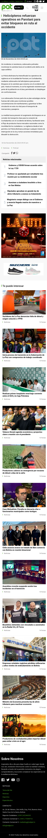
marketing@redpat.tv (27, 822)
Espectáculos (8, 800)
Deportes (6, 797)
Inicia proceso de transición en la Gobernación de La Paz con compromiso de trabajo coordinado (23, 356)
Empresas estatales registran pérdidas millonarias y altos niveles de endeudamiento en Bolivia (24, 664)
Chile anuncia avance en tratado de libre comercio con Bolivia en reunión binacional (24, 549)
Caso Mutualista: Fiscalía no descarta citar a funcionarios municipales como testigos (21, 510)
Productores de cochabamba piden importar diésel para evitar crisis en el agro (24, 740)
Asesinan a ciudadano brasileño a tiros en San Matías (25, 184)
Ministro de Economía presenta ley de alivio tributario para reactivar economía (21, 703)
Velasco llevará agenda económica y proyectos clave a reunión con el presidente (22, 433)
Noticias (6, 148)
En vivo (19, 7)
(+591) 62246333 (24, 815)
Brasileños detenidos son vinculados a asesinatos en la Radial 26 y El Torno (24, 626)
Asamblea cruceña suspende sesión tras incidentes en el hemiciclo (20, 587)
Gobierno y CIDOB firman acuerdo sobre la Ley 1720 (25, 166)
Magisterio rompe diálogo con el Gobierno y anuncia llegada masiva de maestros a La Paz (25, 202)
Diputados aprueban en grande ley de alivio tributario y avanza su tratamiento (24, 192)
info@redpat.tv (8, 825)
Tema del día (7, 790)
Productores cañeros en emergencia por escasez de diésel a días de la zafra (23, 471)
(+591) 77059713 (26, 819)
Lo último (5, 1)
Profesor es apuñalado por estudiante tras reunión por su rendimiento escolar (25, 175)
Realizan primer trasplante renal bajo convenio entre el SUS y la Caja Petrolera (22, 394)
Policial (15, 148)
